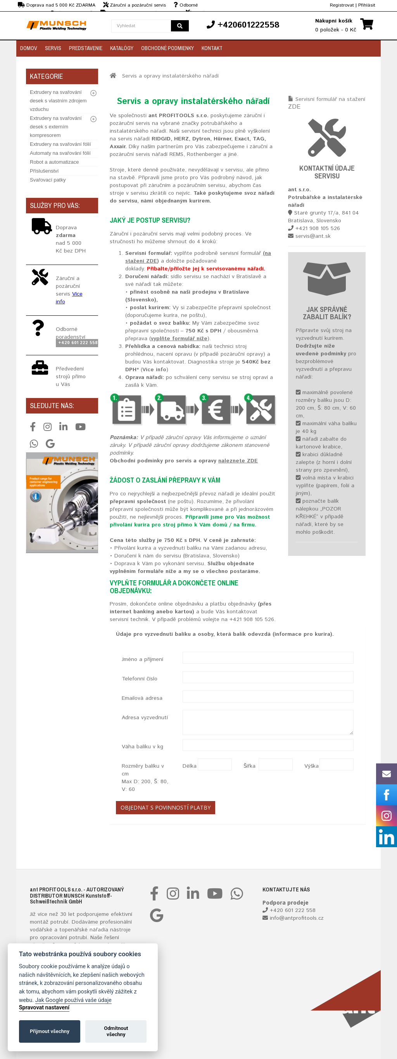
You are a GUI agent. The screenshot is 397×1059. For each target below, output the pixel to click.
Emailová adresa (142, 698)
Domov (28, 48)
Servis (53, 48)
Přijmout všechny (49, 1031)
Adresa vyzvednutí (145, 718)
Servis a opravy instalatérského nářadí (170, 76)
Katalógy (121, 48)
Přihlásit (366, 5)
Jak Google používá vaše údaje (73, 1000)
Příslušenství (44, 171)
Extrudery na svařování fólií (60, 144)
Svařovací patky (48, 180)
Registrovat (342, 5)
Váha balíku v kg (142, 747)
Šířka (248, 766)
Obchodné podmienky (167, 48)
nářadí (97, 930)
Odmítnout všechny (116, 1031)
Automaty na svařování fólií (60, 153)
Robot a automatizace (54, 162)
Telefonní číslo (139, 679)
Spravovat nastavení (44, 1007)
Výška (309, 766)
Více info (154, 370)
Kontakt (212, 48)
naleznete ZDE (238, 461)
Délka (187, 766)
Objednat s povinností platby (166, 807)
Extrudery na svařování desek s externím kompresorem (56, 126)
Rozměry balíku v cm (145, 777)
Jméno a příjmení (142, 659)
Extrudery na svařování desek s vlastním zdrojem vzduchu (58, 100)
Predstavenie (85, 48)
